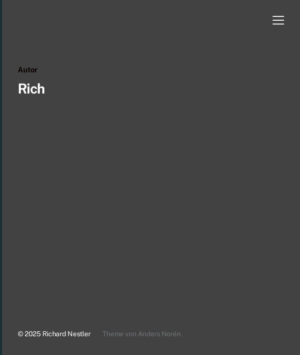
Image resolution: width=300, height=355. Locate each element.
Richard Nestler (66, 334)
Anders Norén (159, 334)
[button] (278, 20)
